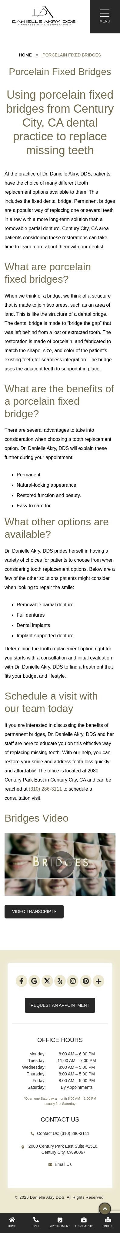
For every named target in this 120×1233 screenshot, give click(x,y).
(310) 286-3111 (45, 789)
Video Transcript (34, 911)
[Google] (34, 981)
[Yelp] (60, 981)
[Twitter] (47, 981)
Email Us (60, 1164)
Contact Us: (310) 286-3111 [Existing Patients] (60, 1133)
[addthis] (98, 981)
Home (25, 55)
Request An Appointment (60, 1005)
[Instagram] (72, 981)
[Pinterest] (86, 981)
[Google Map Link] (60, 1152)
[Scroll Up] (105, 1210)
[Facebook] (21, 981)
